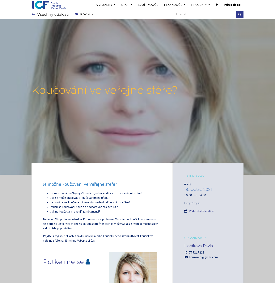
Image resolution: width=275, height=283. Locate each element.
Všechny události (50, 14)
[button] (217, 4)
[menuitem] (148, 4)
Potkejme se (63, 262)
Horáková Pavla (198, 246)
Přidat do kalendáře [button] (201, 211)
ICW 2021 (85, 14)
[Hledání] (239, 14)
